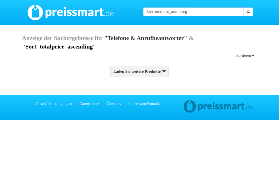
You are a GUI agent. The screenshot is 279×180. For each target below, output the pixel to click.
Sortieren (245, 55)
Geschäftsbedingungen (54, 104)
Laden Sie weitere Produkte (139, 71)
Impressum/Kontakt (144, 104)
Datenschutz (89, 104)
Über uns (113, 104)
